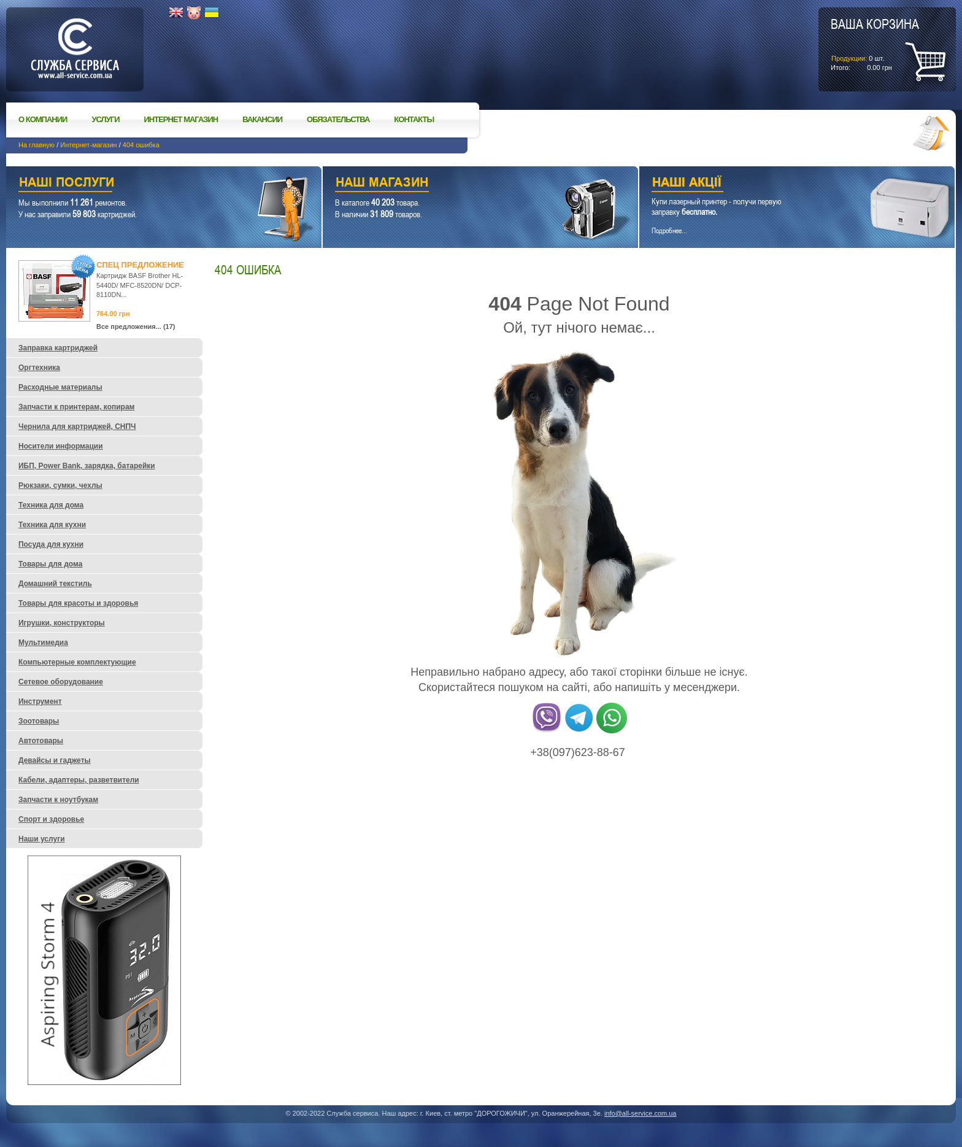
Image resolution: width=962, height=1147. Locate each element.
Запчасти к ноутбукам (58, 799)
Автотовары (40, 740)
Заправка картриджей (58, 348)
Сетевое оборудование (60, 682)
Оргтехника (39, 367)
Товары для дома (50, 564)
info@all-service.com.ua (640, 1113)
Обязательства (338, 119)
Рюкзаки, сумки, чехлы (60, 485)
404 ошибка (141, 145)
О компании (42, 119)
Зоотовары (38, 721)
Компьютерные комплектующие (77, 662)
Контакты (414, 119)
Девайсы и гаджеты (54, 760)
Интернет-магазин (88, 145)
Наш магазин (459, 184)
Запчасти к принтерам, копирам (76, 407)
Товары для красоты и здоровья (78, 603)
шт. (875, 43)
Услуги (105, 119)
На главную (36, 145)
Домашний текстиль (55, 583)
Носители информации (60, 446)
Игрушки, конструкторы (61, 623)
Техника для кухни (52, 524)
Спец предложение (140, 264)
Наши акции (780, 184)
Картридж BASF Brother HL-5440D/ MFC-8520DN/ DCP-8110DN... (139, 285)
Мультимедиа (43, 642)
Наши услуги (148, 184)
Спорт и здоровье (51, 819)
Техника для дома (50, 505)
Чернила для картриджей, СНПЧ (77, 426)
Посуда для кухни (50, 544)
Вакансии (262, 119)
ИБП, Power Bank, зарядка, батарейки (86, 466)
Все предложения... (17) (135, 326)
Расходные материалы (60, 387)
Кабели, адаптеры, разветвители (78, 780)
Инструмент (40, 701)
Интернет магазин (181, 119)
